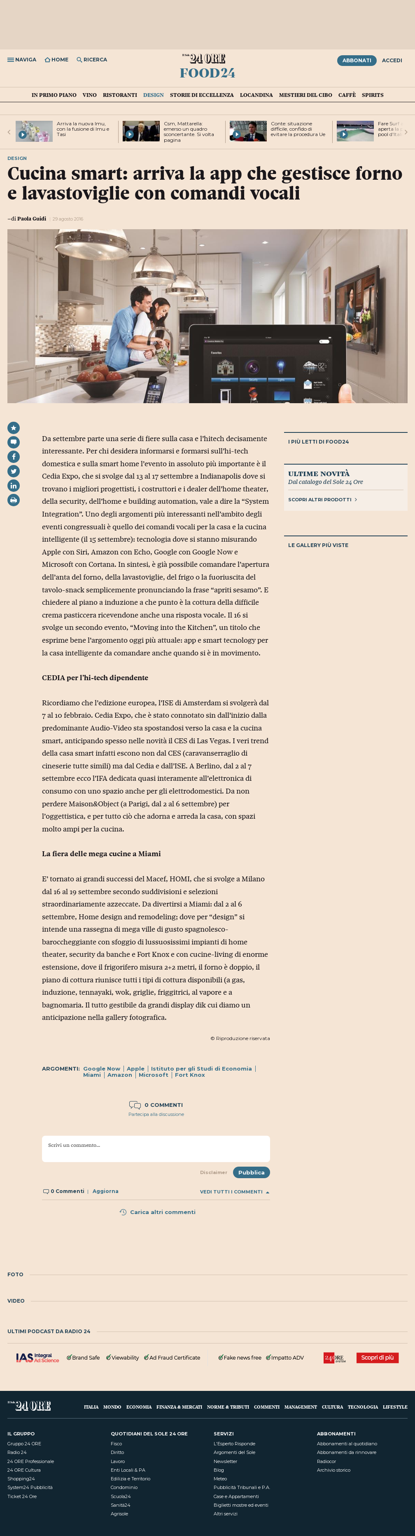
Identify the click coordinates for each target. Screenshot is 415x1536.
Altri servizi (226, 1514)
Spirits (373, 95)
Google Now (101, 1068)
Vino (90, 95)
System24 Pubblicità (30, 1487)
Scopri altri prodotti (322, 500)
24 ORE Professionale (30, 1461)
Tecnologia (363, 1407)
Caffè (347, 95)
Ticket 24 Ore (22, 1496)
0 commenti (156, 1105)
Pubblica (251, 1172)
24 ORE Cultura (24, 1470)
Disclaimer (213, 1172)
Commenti (267, 1407)
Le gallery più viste (318, 545)
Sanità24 (121, 1505)
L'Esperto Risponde (234, 1444)
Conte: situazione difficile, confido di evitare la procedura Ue (298, 128)
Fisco (116, 1444)
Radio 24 (17, 1452)
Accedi (392, 60)
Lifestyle (395, 1407)
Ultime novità (319, 473)
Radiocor (326, 1461)
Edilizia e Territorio (130, 1479)
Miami (92, 1074)
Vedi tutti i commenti (234, 1192)
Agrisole (119, 1514)
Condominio (124, 1487)
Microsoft (153, 1074)
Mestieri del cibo (305, 95)
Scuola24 (121, 1496)
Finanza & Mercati (179, 1407)
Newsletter (225, 1461)
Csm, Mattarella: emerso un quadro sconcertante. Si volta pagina (189, 131)
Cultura (332, 1407)
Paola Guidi (31, 218)
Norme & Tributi (228, 1407)
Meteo (220, 1479)
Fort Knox (190, 1074)
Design (153, 95)
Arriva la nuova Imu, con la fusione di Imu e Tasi (83, 128)
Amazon (119, 1074)
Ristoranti (120, 95)
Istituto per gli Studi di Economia (201, 1068)
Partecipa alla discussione (156, 1114)
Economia (139, 1407)
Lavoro (118, 1461)
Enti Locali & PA (128, 1470)
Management (300, 1407)
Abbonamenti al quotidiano (347, 1444)
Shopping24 (21, 1479)
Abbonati (357, 60)
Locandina (256, 95)
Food (207, 72)
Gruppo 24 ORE (24, 1444)
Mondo (112, 1407)
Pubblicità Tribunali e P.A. (242, 1487)
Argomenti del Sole (234, 1452)
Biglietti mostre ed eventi (241, 1505)
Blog (219, 1470)
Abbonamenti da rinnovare (346, 1452)
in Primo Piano (54, 95)
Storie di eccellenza (202, 95)
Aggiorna (106, 1191)
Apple (136, 1068)
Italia (91, 1407)
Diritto (117, 1452)
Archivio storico (333, 1470)
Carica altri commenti (157, 1212)
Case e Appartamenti (236, 1496)
